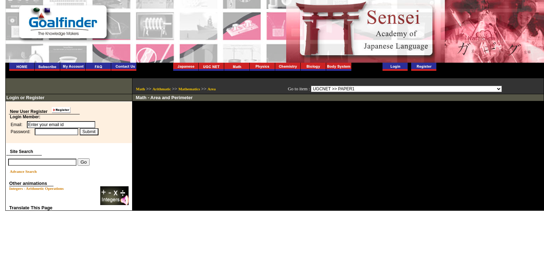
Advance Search (23, 171)
